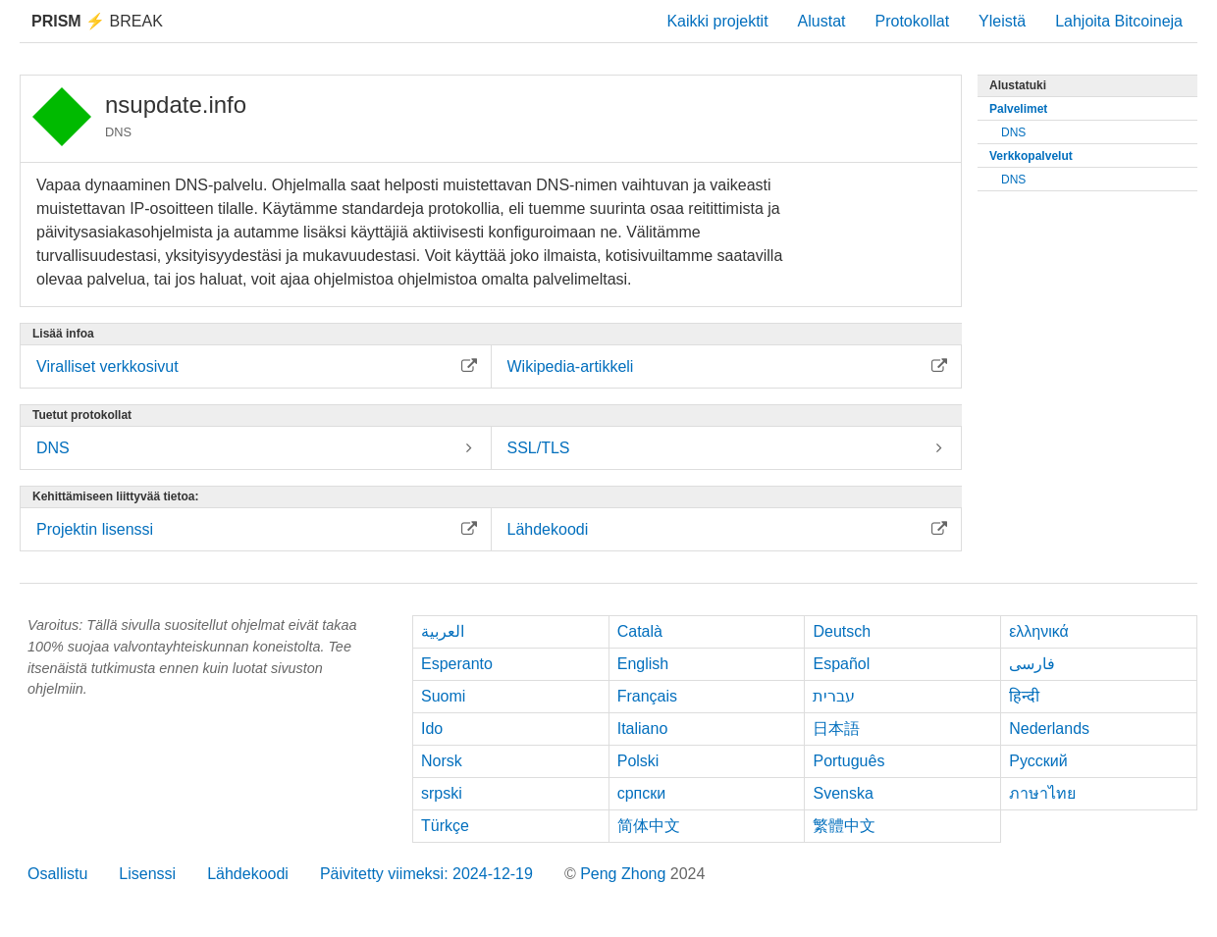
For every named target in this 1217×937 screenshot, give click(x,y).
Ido (432, 728)
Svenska (843, 793)
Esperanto (457, 663)
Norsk (441, 761)
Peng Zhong (625, 873)
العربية (442, 631)
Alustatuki (1017, 85)
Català (639, 631)
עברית (834, 696)
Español (841, 663)
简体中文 (648, 825)
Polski (638, 761)
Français (647, 696)
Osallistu (57, 873)
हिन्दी (1024, 696)
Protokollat (912, 21)
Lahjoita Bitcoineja (1119, 21)
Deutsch (842, 631)
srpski (441, 793)
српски (641, 793)
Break (97, 21)
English (642, 663)
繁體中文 (844, 825)
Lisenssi (147, 873)
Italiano (642, 728)
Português (848, 761)
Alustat (822, 21)
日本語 (836, 728)
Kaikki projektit (716, 21)
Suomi (443, 696)
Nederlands (1049, 728)
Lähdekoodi (248, 873)
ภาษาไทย (1042, 793)
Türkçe (445, 825)
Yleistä (1002, 21)
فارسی (1032, 663)
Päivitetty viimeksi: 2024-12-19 (426, 873)
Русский (1038, 761)
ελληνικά (1039, 631)
